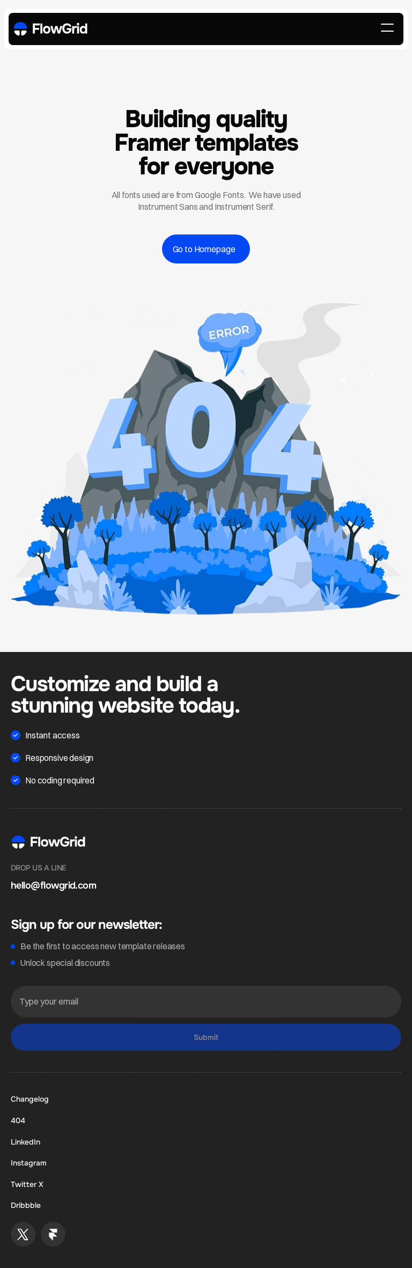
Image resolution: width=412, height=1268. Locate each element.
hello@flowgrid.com (53, 885)
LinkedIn (25, 1142)
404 (18, 1120)
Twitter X (27, 1184)
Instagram (29, 1163)
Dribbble (26, 1205)
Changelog (30, 1099)
